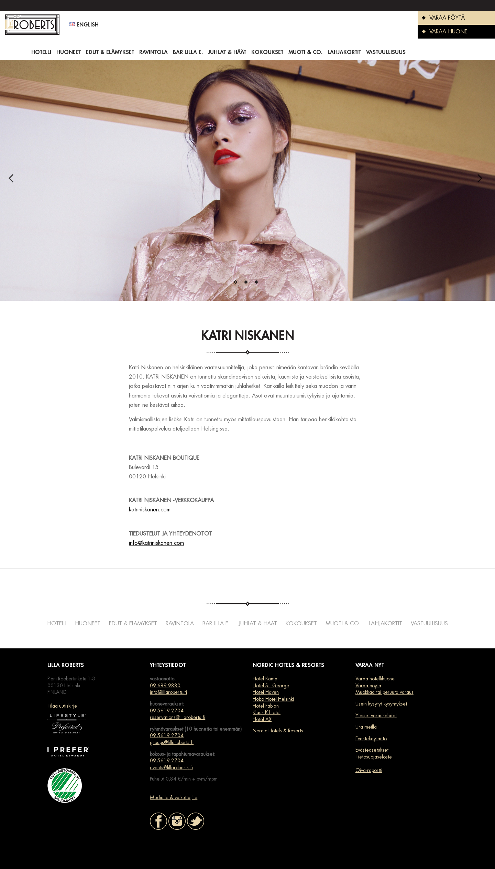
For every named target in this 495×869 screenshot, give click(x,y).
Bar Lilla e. (188, 52)
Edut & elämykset (110, 52)
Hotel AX (262, 719)
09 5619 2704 (167, 710)
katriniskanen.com (149, 509)
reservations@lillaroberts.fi (177, 717)
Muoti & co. (305, 52)
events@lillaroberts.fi (171, 767)
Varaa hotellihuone (375, 678)
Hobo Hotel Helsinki (273, 699)
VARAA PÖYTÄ (441, 18)
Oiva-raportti (368, 770)
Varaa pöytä (368, 685)
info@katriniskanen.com (156, 543)
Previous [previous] (13, 180)
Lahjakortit (344, 52)
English (84, 25)
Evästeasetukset (371, 750)
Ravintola (153, 52)
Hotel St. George (271, 685)
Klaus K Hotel (266, 712)
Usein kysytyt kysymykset (381, 703)
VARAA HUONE (443, 31)
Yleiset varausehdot (376, 715)
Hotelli (41, 52)
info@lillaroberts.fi (168, 692)
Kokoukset (267, 52)
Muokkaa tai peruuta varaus (384, 692)
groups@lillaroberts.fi (172, 742)
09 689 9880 (165, 685)
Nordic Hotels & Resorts (278, 730)
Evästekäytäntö (371, 738)
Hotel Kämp (265, 678)
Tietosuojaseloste (373, 756)
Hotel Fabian (266, 705)
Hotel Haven (266, 692)
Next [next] (482, 180)
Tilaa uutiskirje (62, 705)
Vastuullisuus (386, 52)
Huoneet (68, 52)
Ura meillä (366, 726)
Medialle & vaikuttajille (173, 797)
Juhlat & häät (227, 52)
